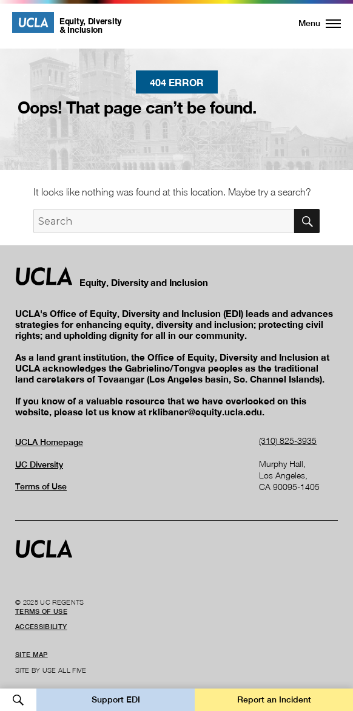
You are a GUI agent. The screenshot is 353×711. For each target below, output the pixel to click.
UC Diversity (39, 464)
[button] (312, 23)
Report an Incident (274, 699)
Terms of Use (41, 486)
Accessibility (41, 626)
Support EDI (116, 699)
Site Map (31, 654)
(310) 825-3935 (288, 440)
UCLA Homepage (49, 442)
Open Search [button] (18, 700)
